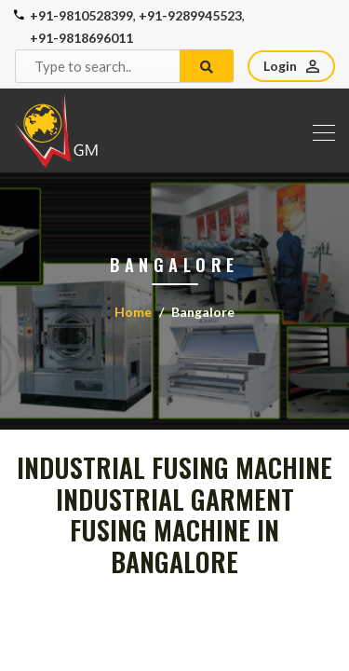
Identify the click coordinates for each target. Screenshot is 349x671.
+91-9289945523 (190, 15)
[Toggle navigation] (318, 130)
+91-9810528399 (81, 15)
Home (133, 312)
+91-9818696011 (81, 38)
